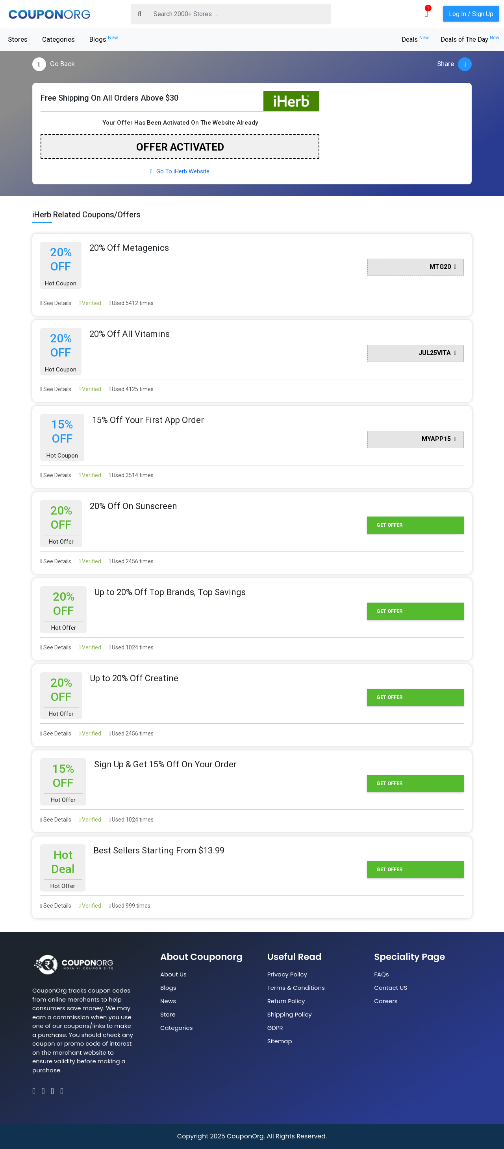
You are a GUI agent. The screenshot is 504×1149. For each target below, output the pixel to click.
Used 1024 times (131, 647)
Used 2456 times (131, 561)
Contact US (390, 988)
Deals (415, 39)
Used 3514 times (131, 475)
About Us (173, 974)
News (168, 1001)
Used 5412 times (131, 303)
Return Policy (286, 1001)
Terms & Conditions (296, 988)
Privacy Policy (287, 974)
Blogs (103, 39)
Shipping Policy (289, 1014)
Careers (385, 1001)
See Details (55, 303)
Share (454, 64)
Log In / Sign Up (471, 14)
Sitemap (279, 1041)
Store (168, 1014)
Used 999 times (129, 906)
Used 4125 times (131, 389)
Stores (18, 39)
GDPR (275, 1028)
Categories (58, 39)
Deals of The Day (470, 39)
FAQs (381, 974)
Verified (90, 303)
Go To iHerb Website (179, 171)
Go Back (53, 64)
